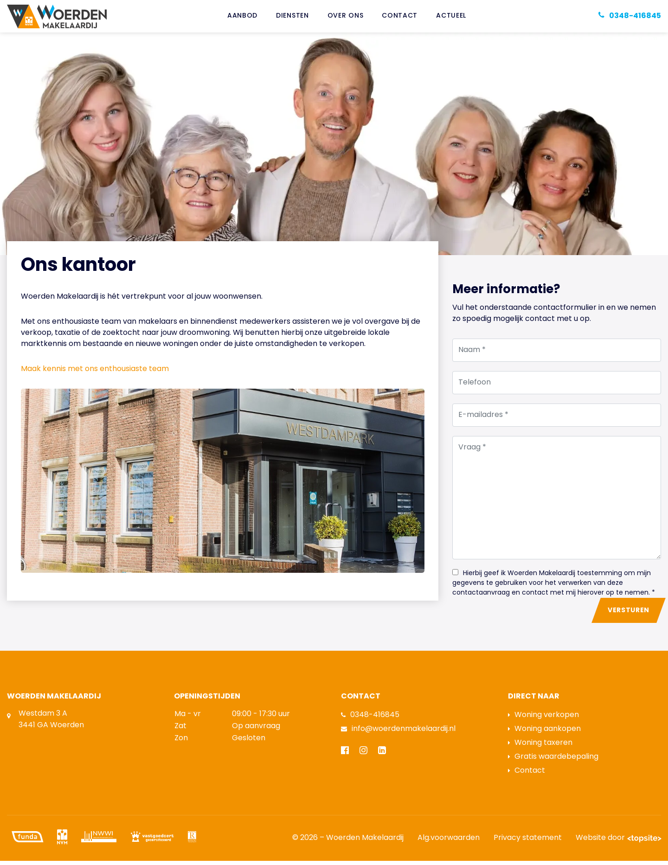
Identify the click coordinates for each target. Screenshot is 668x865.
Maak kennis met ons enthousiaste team (95, 374)
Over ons (346, 18)
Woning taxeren (540, 747)
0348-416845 (370, 719)
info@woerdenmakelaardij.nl (398, 733)
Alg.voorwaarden (449, 842)
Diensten (292, 18)
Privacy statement (528, 842)
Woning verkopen (543, 719)
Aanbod (242, 18)
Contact (400, 18)
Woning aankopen (544, 733)
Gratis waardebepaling (553, 761)
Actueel (451, 18)
